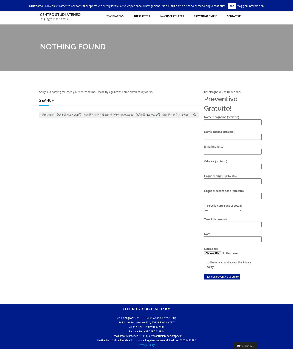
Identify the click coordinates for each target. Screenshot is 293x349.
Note (228, 236)
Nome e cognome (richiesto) (228, 119)
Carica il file (228, 251)
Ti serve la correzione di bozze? (223, 208)
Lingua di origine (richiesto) (228, 178)
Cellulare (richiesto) (228, 164)
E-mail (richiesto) (228, 149)
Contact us (234, 16)
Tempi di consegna (228, 221)
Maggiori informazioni (250, 6)
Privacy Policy (146, 345)
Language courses (172, 16)
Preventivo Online (205, 16)
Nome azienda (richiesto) (228, 134)
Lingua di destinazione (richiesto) (228, 193)
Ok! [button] (232, 6)
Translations (115, 16)
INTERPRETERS (142, 16)
